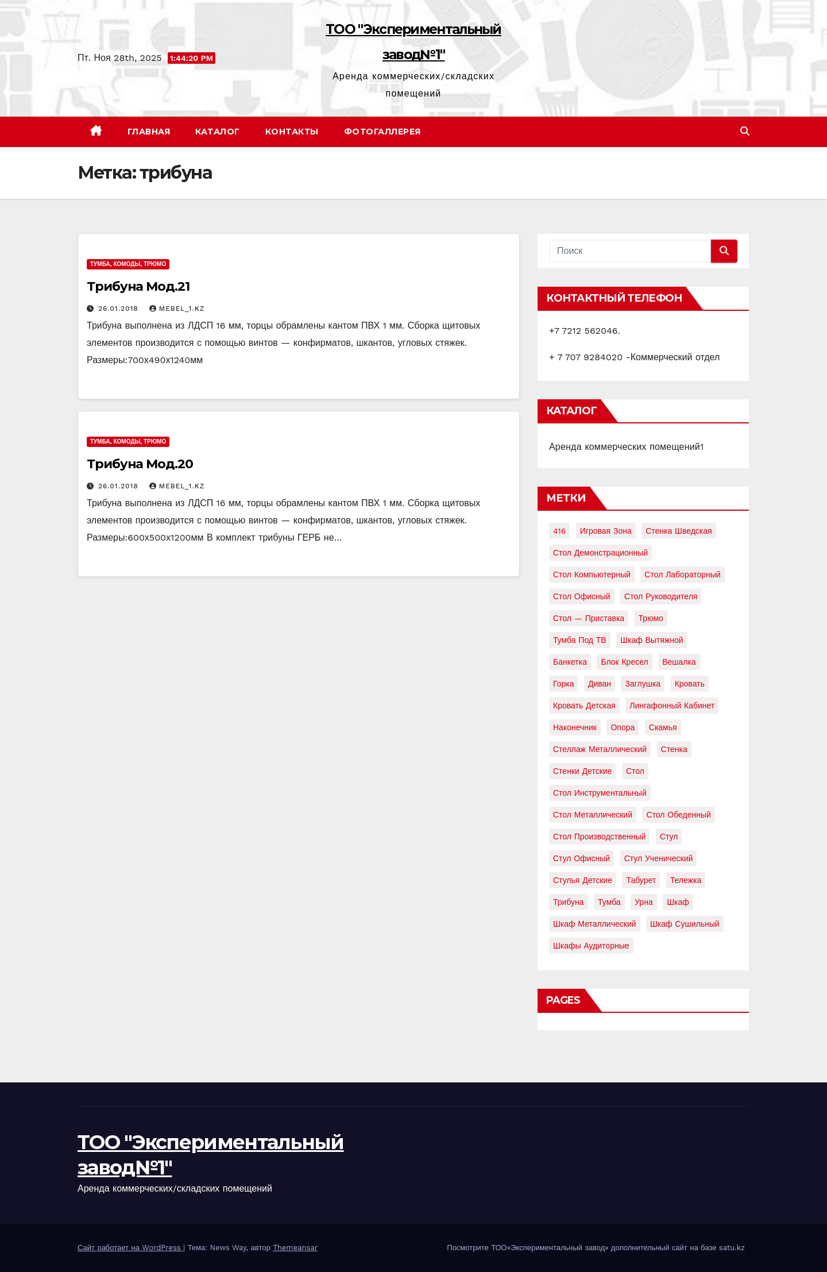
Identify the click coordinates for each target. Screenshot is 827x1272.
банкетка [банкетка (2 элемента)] (570, 661)
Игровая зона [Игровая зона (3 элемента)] (606, 530)
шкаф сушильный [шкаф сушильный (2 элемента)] (685, 923)
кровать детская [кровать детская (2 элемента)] (584, 705)
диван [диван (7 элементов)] (599, 683)
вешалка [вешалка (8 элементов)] (679, 661)
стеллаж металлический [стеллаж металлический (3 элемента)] (600, 749)
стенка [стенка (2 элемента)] (674, 749)
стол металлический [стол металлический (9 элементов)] (592, 814)
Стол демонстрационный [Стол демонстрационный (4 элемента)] (600, 552)
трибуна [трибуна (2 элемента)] (568, 902)
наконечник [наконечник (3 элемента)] (575, 727)
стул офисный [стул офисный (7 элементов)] (581, 858)
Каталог (217, 131)
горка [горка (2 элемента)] (563, 683)
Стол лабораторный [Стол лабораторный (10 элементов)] (682, 574)
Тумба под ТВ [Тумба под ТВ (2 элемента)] (579, 640)
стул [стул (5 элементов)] (669, 836)
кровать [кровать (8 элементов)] (690, 683)
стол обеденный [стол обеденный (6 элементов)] (678, 814)
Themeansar (295, 1247)
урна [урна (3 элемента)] (644, 902)
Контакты (292, 131)
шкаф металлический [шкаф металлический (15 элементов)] (594, 923)
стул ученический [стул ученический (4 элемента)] (658, 858)
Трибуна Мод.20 (140, 464)
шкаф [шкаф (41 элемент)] (678, 902)
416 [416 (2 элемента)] (559, 530)
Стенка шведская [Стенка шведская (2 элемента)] (679, 530)
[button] (744, 131)
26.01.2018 (119, 308)
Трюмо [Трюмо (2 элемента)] (651, 618)
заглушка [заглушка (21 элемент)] (642, 683)
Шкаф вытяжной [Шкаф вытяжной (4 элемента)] (651, 640)
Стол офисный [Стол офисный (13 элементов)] (581, 596)
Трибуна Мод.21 (138, 286)
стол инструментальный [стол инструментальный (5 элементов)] (600, 792)
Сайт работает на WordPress (130, 1247)
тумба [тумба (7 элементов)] (609, 902)
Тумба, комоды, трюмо (128, 264)
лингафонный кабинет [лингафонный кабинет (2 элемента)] (671, 705)
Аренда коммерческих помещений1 (626, 446)
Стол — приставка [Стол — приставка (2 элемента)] (588, 618)
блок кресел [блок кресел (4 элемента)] (624, 661)
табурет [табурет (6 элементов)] (641, 880)
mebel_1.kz (177, 308)
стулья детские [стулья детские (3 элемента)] (582, 880)
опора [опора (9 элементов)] (622, 727)
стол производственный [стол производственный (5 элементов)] (599, 836)
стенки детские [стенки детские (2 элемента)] (582, 771)
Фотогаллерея (382, 131)
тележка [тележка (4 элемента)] (685, 880)
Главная (149, 131)
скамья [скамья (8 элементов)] (663, 727)
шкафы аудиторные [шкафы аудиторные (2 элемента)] (591, 945)
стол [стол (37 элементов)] (635, 771)
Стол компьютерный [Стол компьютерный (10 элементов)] (592, 574)
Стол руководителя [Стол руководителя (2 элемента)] (660, 596)
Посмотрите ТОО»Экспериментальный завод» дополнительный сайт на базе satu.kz (596, 1247)
